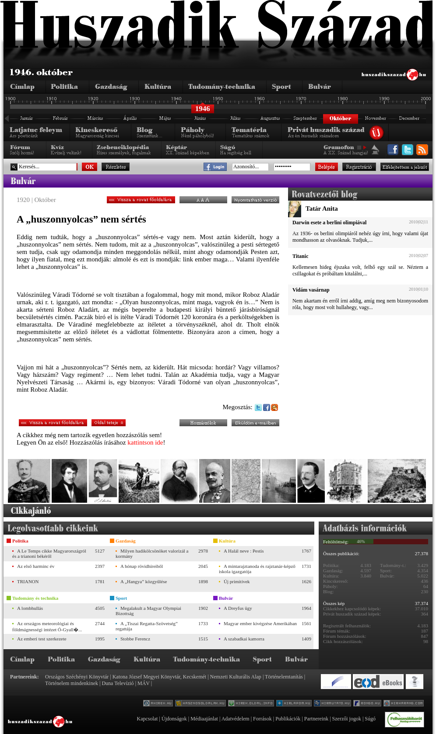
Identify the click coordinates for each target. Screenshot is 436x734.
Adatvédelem (236, 719)
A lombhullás (30, 608)
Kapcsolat (147, 719)
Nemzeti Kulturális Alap (235, 677)
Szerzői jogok (346, 719)
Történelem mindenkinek (71, 683)
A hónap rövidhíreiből (141, 566)
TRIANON (28, 581)
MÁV (143, 683)
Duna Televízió (118, 683)
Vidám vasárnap (311, 290)
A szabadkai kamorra (244, 638)
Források (262, 719)
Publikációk (287, 719)
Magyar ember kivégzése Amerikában (260, 623)
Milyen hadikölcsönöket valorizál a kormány (152, 553)
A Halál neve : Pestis (244, 550)
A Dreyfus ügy (238, 608)
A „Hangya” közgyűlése (143, 581)
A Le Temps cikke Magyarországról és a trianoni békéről (49, 553)
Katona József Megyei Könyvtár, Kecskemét (159, 677)
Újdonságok (174, 719)
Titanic (300, 256)
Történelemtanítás (284, 677)
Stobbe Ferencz (135, 638)
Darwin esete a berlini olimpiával (329, 222)
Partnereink (316, 719)
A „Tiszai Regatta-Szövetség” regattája (147, 626)
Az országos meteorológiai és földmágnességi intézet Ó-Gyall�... (47, 626)
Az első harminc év (35, 566)
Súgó (370, 719)
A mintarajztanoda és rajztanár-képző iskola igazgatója (257, 569)
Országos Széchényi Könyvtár (77, 677)
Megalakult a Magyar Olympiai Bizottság (148, 610)
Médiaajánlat (204, 719)
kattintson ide (145, 442)
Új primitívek (237, 581)
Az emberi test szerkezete (42, 638)
